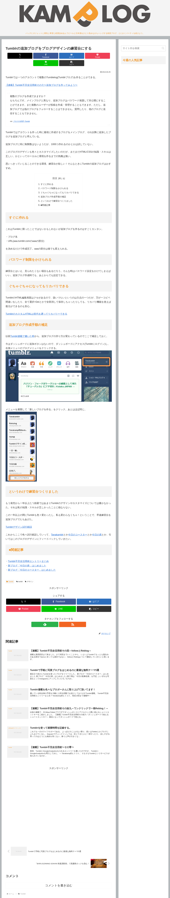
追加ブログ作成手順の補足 (53, 190)
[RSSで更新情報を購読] (61, 618)
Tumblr (9, 575)
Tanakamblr (57, 528)
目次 (54, 171)
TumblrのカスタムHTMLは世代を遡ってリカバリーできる (36, 307)
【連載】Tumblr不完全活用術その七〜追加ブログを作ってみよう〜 (41, 77)
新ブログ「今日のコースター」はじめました (32, 563)
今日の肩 (97, 528)
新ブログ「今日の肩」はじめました (27, 559)
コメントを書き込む (58, 881)
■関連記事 (45, 198)
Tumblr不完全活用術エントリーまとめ (28, 554)
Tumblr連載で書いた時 (22, 329)
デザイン (29, 575)
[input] (143, 48)
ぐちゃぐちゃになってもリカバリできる (60, 185)
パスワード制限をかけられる (54, 181)
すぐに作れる (47, 177)
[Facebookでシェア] (31, 56)
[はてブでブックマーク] (49, 56)
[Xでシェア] (14, 56)
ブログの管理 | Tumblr (21, 114)
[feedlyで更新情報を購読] (55, 618)
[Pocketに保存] (67, 56)
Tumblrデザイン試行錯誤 (19, 520)
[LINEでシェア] (85, 56)
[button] (103, 56)
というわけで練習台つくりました (57, 194)
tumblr (19, 575)
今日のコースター (77, 528)
